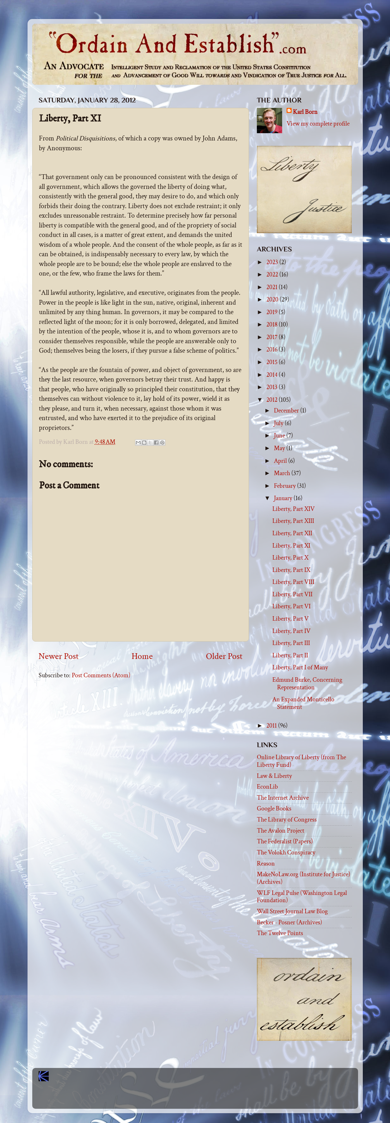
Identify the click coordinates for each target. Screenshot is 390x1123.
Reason (266, 863)
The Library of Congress (287, 820)
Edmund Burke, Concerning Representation (307, 684)
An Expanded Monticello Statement (303, 703)
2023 (272, 262)
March (282, 473)
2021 (272, 287)
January (284, 498)
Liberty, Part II (290, 655)
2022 (272, 274)
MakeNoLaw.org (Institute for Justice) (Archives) (303, 878)
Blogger (209, 1098)
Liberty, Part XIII (293, 521)
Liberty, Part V (290, 619)
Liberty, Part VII (292, 594)
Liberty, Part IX (291, 570)
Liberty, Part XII (292, 533)
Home (142, 656)
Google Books (274, 808)
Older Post (224, 656)
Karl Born (305, 112)
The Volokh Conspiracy (286, 852)
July (279, 423)
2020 (273, 299)
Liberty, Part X (290, 558)
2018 (272, 324)
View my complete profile (318, 124)
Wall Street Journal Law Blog (292, 911)
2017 (272, 337)
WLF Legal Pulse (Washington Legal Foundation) (302, 897)
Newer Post (59, 656)
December (287, 410)
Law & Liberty (274, 776)
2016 (272, 349)
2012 (272, 400)
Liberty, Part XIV (293, 509)
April (281, 461)
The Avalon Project (280, 831)
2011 (272, 726)
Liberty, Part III (291, 643)
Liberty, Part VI (291, 606)
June (280, 435)
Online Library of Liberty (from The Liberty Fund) (301, 761)
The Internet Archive (283, 798)
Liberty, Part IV (291, 631)
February (285, 486)
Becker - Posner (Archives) (289, 922)
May (280, 448)
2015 (272, 362)
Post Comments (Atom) (101, 675)
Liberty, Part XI (291, 546)
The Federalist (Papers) (285, 841)
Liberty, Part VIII (293, 582)
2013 (272, 387)
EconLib (267, 787)
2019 (272, 312)
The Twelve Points (280, 933)
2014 (272, 375)
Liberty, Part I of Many (300, 667)
